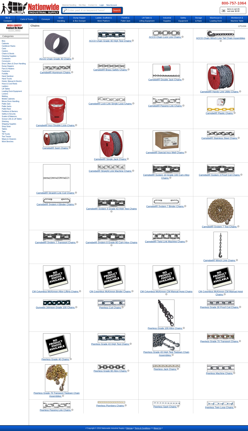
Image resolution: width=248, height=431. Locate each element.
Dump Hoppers (8, 66)
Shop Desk (6, 126)
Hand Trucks (7, 79)
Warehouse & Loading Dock (216, 19)
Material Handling (69, 5)
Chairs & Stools (8, 54)
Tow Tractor (6, 137)
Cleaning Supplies (9, 56)
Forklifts (5, 74)
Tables (4, 129)
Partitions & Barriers (10, 111)
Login (102, 5)
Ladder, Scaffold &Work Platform (104, 19)
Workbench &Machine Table (237, 19)
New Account (111, 5)
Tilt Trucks (6, 134)
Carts (4, 49)
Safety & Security (9, 114)
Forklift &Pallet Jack (125, 19)
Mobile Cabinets (8, 99)
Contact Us (92, 5)
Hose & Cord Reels (9, 84)
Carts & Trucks (26, 19)
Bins (3, 41)
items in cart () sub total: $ (230, 10)
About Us (157, 428)
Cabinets (5, 44)
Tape (4, 131)
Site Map (82, 5)
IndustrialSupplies (167, 19)
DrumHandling (61, 19)
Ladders (5, 86)
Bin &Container (8, 19)
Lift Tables (6, 89)
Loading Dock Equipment (12, 91)
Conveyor (45, 19)
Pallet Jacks (6, 106)
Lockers (5, 94)
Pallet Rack (6, 109)
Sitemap (129, 428)
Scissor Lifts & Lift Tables (12, 119)
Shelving (5, 121)
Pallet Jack (6, 104)
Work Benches (7, 142)
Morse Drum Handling (10, 101)
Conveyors (6, 61)
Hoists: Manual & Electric (12, 81)
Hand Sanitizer (8, 76)
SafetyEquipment (183, 19)
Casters (5, 51)
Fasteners (6, 71)
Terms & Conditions (142, 428)
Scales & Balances (9, 116)
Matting (5, 96)
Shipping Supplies (9, 124)
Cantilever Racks (8, 46)
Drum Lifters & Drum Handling (14, 64)
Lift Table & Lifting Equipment (147, 19)
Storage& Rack (198, 19)
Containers (6, 59)
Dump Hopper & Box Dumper (79, 19)
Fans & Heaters (8, 69)
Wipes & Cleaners (9, 139)
